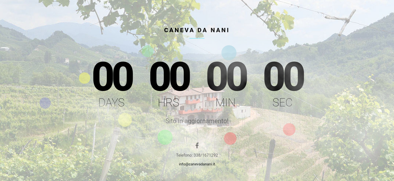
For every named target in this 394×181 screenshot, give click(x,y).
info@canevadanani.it (197, 164)
